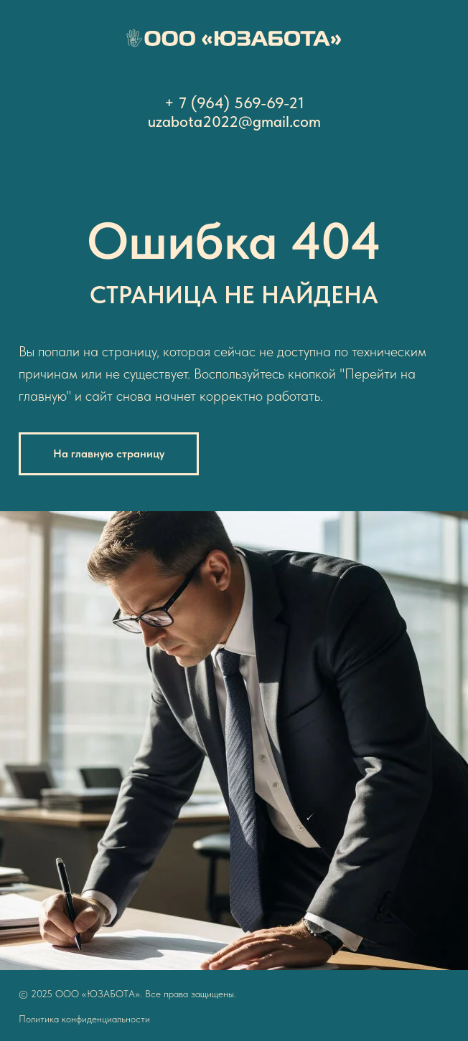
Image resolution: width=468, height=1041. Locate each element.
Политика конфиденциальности (84, 1019)
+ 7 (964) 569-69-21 (234, 102)
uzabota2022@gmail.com (234, 121)
